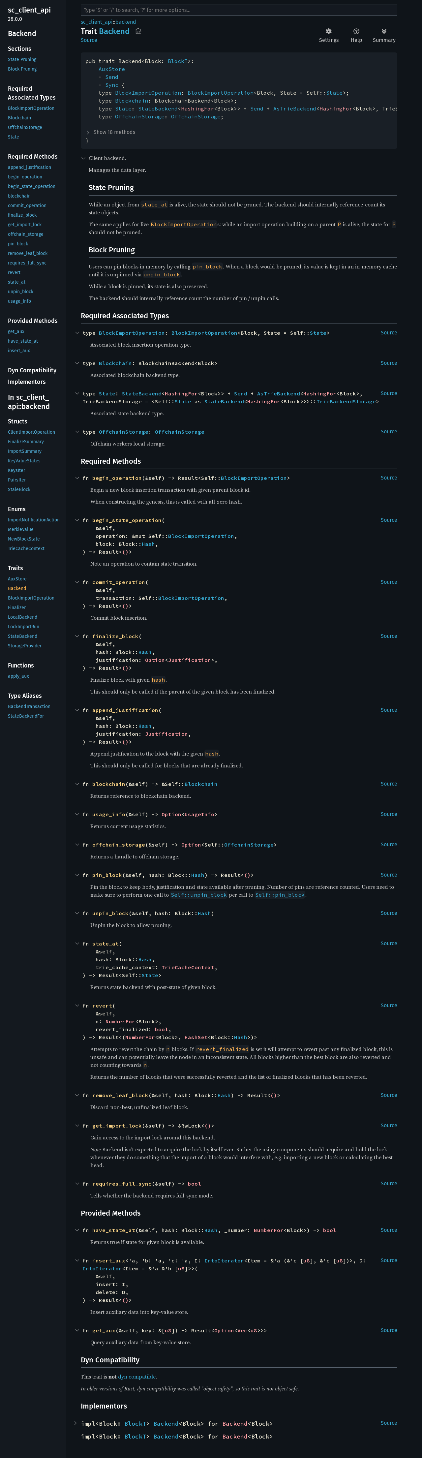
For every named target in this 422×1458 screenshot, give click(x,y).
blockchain (108, 784)
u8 (306, 1260)
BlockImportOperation (148, 92)
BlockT (178, 61)
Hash (148, 544)
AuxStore (112, 69)
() (125, 551)
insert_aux (108, 1260)
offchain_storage (118, 844)
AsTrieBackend (294, 108)
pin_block (107, 875)
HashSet (196, 1037)
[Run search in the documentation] (239, 10)
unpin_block (110, 913)
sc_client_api (97, 22)
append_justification (125, 710)
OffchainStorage (140, 116)
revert (102, 1005)
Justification (189, 660)
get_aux (103, 1330)
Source (89, 40)
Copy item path (138, 31)
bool (161, 1029)
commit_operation (118, 582)
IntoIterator (224, 1260)
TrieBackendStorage (346, 401)
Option (155, 660)
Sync (111, 84)
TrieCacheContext (188, 967)
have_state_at (113, 1230)
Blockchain (131, 100)
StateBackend (158, 108)
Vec (242, 1330)
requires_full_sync (122, 1183)
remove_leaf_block (120, 1095)
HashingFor (197, 108)
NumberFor (120, 1021)
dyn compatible (137, 1376)
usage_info (108, 814)
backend (125, 22)
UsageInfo (199, 814)
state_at (105, 943)
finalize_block (115, 636)
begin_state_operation (127, 520)
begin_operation (117, 478)
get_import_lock (117, 1125)
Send (111, 77)
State (334, 92)
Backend (166, 1423)
